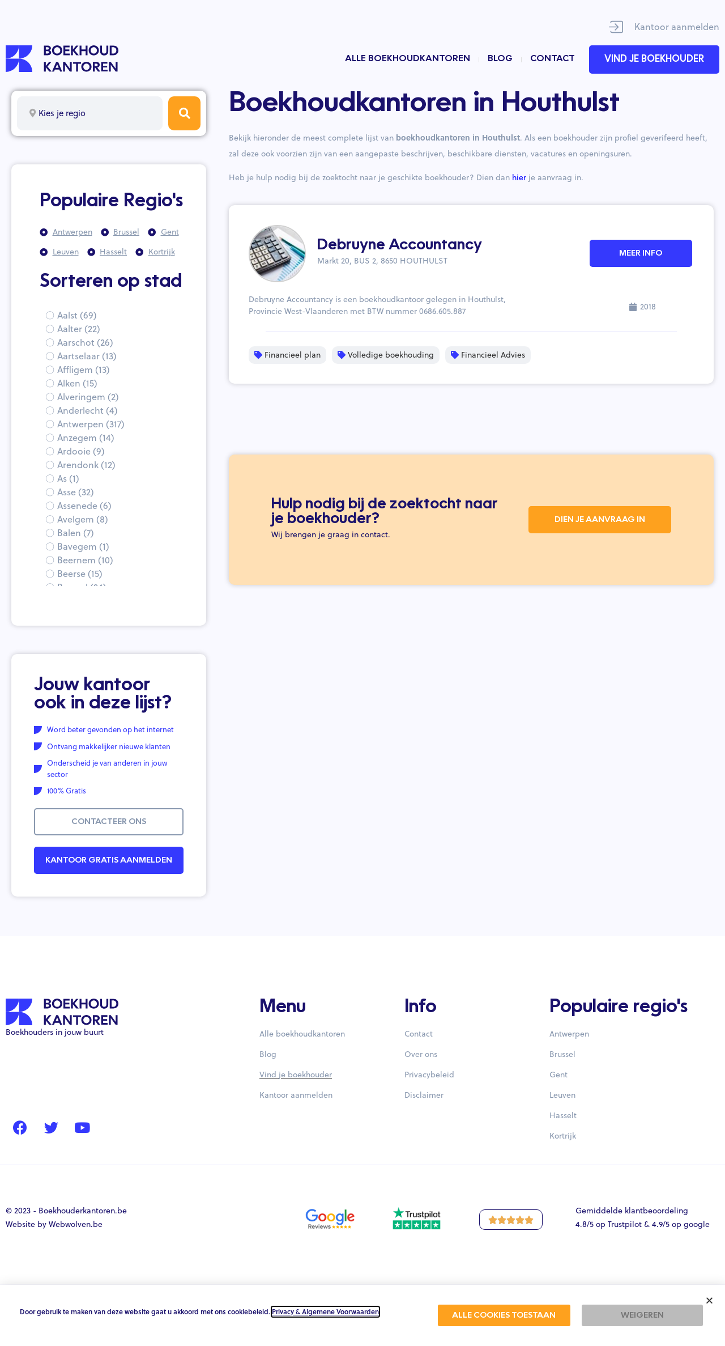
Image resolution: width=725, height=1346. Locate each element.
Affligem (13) (83, 369)
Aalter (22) (78, 328)
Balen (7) (75, 532)
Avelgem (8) (82, 519)
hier (519, 177)
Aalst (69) (77, 315)
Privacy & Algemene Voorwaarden (325, 1312)
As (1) (68, 478)
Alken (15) (77, 383)
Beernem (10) (85, 560)
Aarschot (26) (85, 342)
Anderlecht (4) (87, 410)
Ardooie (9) (81, 451)
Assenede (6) (84, 505)
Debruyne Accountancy (399, 245)
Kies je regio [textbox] (62, 113)
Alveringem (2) (88, 396)
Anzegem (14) (85, 437)
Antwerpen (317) (91, 424)
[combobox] (90, 113)
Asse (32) (75, 492)
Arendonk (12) (86, 464)
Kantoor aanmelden (676, 26)
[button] (709, 1300)
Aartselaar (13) (87, 356)
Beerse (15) (80, 573)
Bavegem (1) (83, 546)
